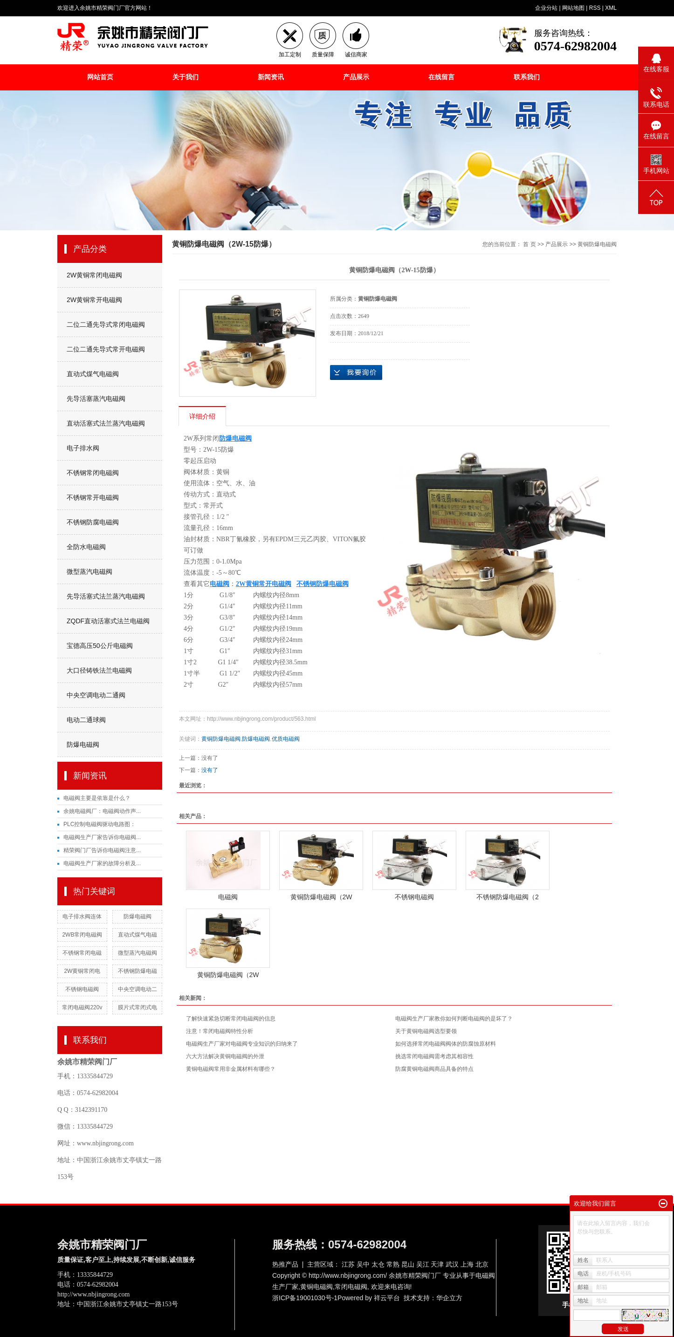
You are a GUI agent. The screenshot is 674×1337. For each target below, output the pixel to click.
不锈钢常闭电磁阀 (93, 472)
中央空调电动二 (137, 989)
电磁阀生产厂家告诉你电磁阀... (102, 837)
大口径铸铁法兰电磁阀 (99, 670)
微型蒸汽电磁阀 (89, 571)
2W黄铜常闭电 (82, 971)
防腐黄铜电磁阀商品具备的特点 (434, 1069)
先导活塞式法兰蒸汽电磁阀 (106, 596)
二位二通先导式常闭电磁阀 (106, 324)
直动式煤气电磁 (137, 934)
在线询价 (356, 372)
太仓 (378, 1264)
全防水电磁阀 (86, 547)
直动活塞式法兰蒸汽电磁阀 (106, 423)
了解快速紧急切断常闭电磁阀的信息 (230, 1018)
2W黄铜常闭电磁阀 (94, 275)
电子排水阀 (83, 448)
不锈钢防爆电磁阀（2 (507, 897)
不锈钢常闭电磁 (82, 953)
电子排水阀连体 (82, 916)
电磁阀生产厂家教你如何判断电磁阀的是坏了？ (454, 1018)
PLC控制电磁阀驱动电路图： (99, 824)
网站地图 (573, 8)
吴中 (363, 1264)
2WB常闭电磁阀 (82, 934)
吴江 (422, 1264)
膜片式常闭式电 (137, 1007)
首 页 (529, 244)
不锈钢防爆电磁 (137, 971)
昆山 (407, 1264)
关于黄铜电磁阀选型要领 (426, 1031)
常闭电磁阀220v (82, 1007)
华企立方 (449, 1298)
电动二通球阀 (86, 720)
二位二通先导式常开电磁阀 (106, 349)
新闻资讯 (271, 77)
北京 (481, 1264)
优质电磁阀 (286, 739)
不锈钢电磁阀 (82, 989)
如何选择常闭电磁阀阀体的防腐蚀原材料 (445, 1044)
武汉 (452, 1264)
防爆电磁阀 (83, 744)
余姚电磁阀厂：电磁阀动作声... (102, 811)
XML (611, 8)
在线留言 (441, 77)
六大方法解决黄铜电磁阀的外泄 (225, 1056)
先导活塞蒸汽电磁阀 (96, 398)
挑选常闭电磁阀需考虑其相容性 (434, 1056)
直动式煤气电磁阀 (93, 374)
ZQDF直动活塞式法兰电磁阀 (108, 621)
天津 (437, 1264)
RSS (595, 8)
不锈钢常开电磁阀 (93, 497)
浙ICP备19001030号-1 (304, 1298)
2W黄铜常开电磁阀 (94, 299)
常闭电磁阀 (351, 1286)
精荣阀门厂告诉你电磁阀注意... (102, 850)
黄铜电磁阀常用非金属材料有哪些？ (230, 1069)
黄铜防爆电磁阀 (597, 244)
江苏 (348, 1264)
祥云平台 (387, 1298)
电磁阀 (228, 897)
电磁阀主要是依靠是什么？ (97, 798)
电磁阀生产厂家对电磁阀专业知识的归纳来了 (242, 1044)
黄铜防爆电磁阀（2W (321, 897)
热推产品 (285, 1264)
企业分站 (546, 8)
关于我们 (185, 77)
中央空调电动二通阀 (96, 695)
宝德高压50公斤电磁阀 (100, 645)
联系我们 (527, 77)
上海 (467, 1264)
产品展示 (356, 77)
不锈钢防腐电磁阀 (93, 522)
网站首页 (100, 77)
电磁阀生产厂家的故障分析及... (102, 863)
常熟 (392, 1264)
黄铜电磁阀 (316, 1286)
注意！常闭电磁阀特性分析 (219, 1031)
